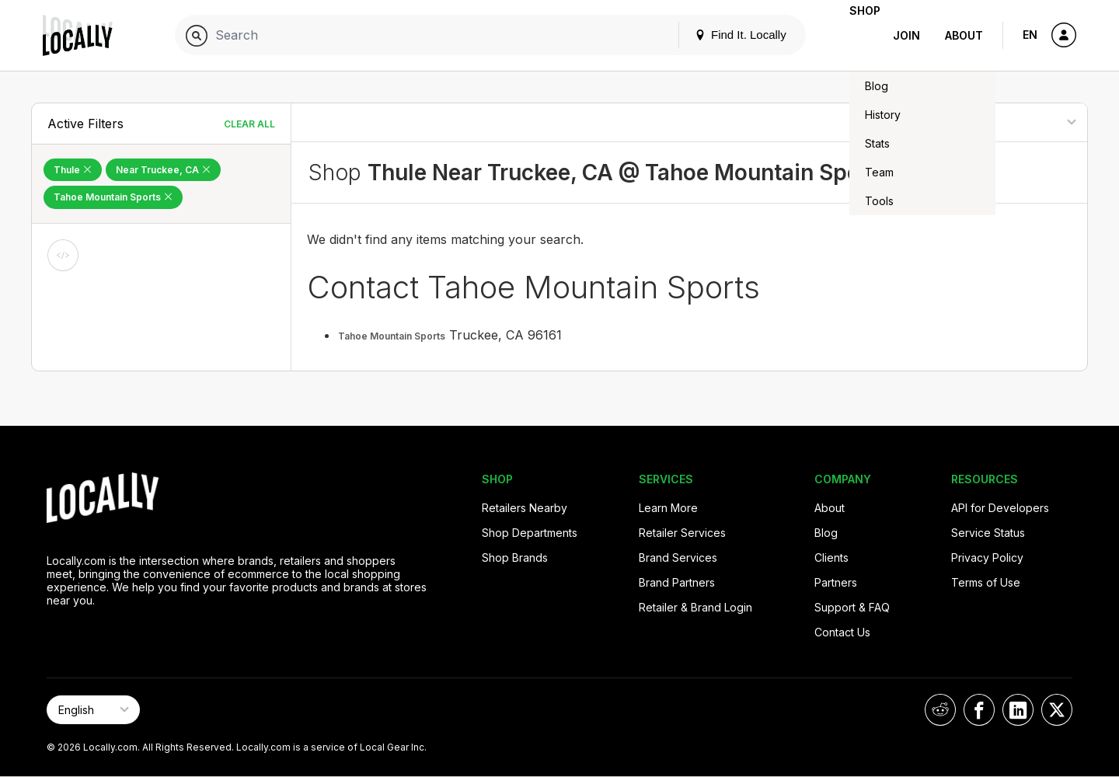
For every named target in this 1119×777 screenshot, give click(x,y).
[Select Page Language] (93, 709)
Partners (835, 582)
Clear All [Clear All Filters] (249, 124)
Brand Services (678, 557)
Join (906, 35)
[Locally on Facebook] (979, 710)
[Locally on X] (1056, 710)
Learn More (668, 507)
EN (1030, 34)
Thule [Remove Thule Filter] (73, 170)
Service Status (988, 532)
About (964, 35)
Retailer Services (682, 532)
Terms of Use (985, 582)
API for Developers (1000, 507)
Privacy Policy (987, 557)
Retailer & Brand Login (695, 607)
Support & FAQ (852, 607)
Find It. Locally (716, 34)
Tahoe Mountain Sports (391, 336)
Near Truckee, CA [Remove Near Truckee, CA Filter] (163, 170)
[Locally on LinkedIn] (1018, 710)
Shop (852, 35)
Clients (831, 557)
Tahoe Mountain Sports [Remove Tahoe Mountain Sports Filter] (113, 197)
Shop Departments (529, 532)
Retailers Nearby (524, 507)
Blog (826, 532)
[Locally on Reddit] (940, 710)
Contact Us (842, 632)
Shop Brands (515, 557)
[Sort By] (1008, 122)
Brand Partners (677, 582)
